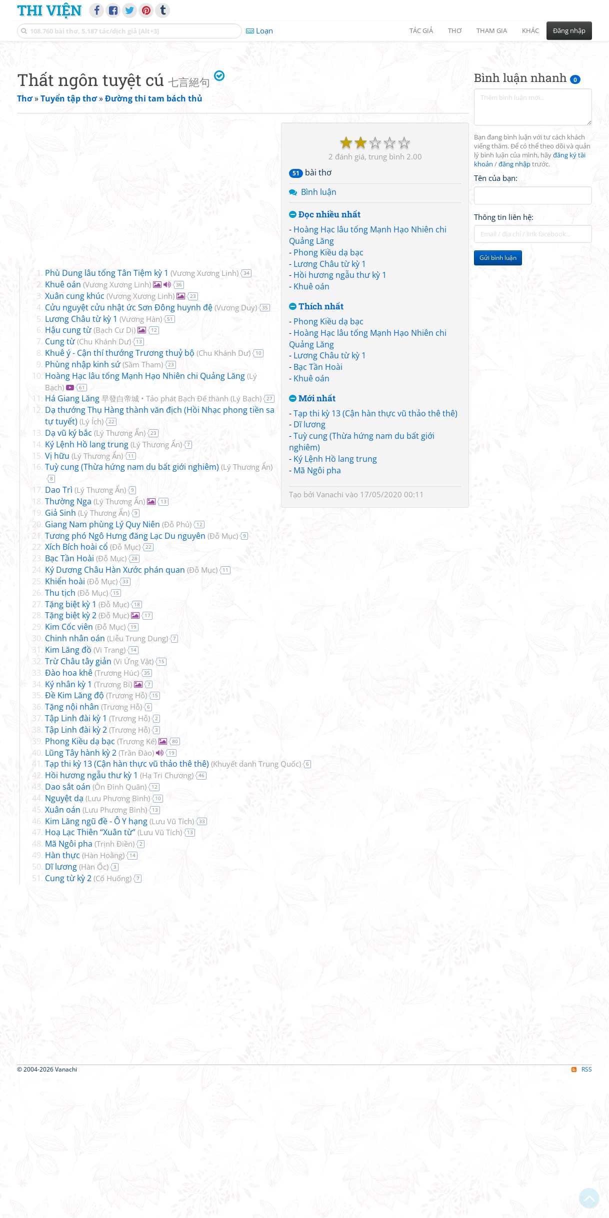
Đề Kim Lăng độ (74, 835)
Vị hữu (57, 595)
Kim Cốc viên (69, 766)
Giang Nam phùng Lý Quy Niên (102, 664)
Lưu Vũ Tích (172, 961)
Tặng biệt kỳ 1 (70, 744)
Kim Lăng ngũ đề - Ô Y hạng (96, 961)
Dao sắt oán (67, 926)
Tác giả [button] (421, 30)
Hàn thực (62, 995)
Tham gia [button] (491, 30)
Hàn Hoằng (103, 995)
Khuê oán (312, 426)
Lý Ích (92, 561)
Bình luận (318, 331)
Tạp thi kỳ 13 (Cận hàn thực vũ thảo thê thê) (376, 553)
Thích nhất (316, 446)
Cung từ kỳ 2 (68, 1018)
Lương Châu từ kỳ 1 (330, 403)
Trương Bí (113, 824)
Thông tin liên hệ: (504, 357)
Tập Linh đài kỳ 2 (76, 869)
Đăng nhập (569, 30)
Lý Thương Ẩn (120, 573)
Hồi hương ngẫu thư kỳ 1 (340, 414)
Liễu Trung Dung (137, 778)
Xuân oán (62, 949)
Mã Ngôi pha (317, 610)
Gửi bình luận (498, 397)
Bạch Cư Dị (115, 470)
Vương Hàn (141, 459)
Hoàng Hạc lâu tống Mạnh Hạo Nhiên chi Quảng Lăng (145, 515)
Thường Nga (68, 641)
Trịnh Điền (114, 984)
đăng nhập (514, 304)
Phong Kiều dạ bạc (329, 392)
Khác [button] (530, 30)
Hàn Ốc (93, 1007)
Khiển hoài (65, 721)
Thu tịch (60, 732)
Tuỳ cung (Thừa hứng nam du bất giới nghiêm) (132, 606)
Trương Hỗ (126, 835)
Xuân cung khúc (74, 435)
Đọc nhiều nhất (324, 354)
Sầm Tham (142, 504)
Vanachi (330, 634)
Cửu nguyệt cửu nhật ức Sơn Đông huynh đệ (128, 447)
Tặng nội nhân (72, 846)
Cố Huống (113, 1018)
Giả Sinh (60, 652)
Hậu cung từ (68, 469)
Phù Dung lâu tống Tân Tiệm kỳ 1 (106, 412)
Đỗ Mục (223, 676)
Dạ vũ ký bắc (68, 572)
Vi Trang (110, 790)
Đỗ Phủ (177, 664)
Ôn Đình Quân (119, 927)
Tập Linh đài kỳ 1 (76, 858)
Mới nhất (312, 538)
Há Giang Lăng (136, 538)
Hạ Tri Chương (167, 915)
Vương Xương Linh (204, 413)
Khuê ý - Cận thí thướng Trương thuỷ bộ (119, 492)
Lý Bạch (246, 538)
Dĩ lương (310, 564)
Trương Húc (116, 813)
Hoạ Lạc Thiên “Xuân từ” (90, 972)
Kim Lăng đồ (68, 789)
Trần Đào (136, 893)
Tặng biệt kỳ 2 (70, 755)
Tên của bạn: (496, 318)
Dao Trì (58, 629)
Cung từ (60, 481)
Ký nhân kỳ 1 (68, 824)
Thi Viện (49, 9)
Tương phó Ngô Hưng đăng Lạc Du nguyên (125, 675)
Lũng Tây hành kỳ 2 (80, 892)
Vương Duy (235, 447)
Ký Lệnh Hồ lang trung (335, 598)
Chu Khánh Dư (104, 481)
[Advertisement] (304, 117)
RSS (582, 1209)
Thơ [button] (455, 30)
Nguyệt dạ (64, 938)
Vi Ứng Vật (134, 801)
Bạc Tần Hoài (318, 506)
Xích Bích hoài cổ (76, 686)
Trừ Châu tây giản (78, 801)
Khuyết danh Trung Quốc (256, 904)
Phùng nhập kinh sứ (82, 504)
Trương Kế (136, 881)
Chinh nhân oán (75, 778)
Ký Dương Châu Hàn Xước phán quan (115, 709)
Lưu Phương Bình (118, 938)
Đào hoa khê (68, 812)
